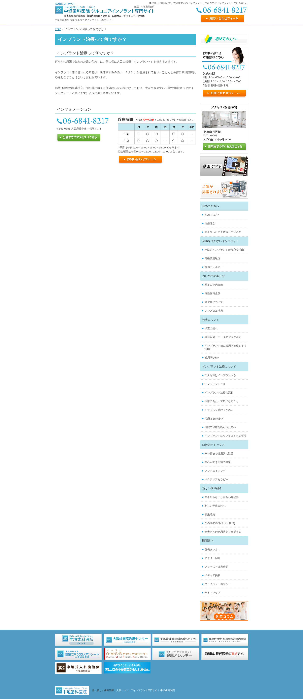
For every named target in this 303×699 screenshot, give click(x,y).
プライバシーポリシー (218, 584)
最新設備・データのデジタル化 (223, 337)
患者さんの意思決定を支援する (223, 531)
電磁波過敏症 (212, 258)
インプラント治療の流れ (219, 392)
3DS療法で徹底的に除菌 (219, 453)
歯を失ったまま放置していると (223, 232)
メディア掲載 (212, 575)
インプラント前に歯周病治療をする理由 (225, 347)
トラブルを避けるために (219, 409)
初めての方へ (212, 214)
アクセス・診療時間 (216, 566)
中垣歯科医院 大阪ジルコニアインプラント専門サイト (84, 20)
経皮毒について (214, 302)
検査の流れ (211, 328)
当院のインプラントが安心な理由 (224, 249)
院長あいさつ (212, 549)
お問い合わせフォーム (223, 18)
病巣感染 (210, 514)
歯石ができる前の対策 (218, 462)
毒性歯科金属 (212, 293)
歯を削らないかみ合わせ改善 (222, 497)
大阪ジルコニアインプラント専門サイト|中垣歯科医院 (145, 690)
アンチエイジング (215, 470)
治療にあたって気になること (222, 401)
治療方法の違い (214, 418)
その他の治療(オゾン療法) (220, 523)
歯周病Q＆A (212, 357)
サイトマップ (212, 592)
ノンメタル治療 (214, 310)
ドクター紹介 (212, 558)
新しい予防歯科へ (215, 505)
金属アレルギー (214, 267)
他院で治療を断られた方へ (220, 427)
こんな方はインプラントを (220, 375)
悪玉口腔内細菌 (214, 284)
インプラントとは (215, 383)
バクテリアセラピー (216, 479)
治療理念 (210, 223)
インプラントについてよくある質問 (225, 435)
